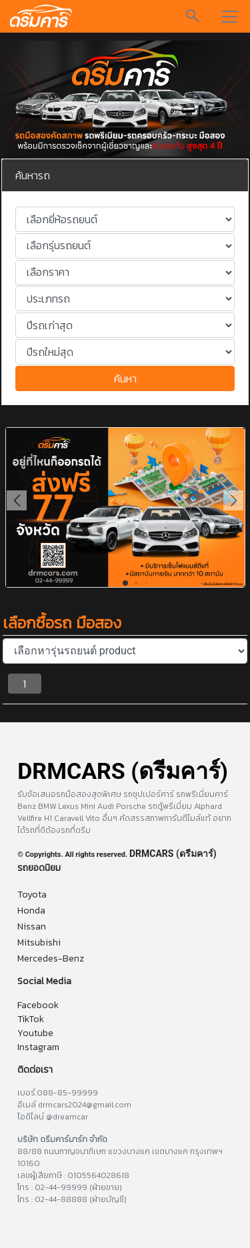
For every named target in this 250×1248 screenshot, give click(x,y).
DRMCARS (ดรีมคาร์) (173, 853)
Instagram (38, 1047)
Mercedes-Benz (50, 958)
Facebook (38, 1005)
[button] (233, 500)
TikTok (30, 1019)
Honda (31, 911)
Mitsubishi (39, 942)
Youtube (35, 1033)
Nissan (31, 927)
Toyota (32, 895)
